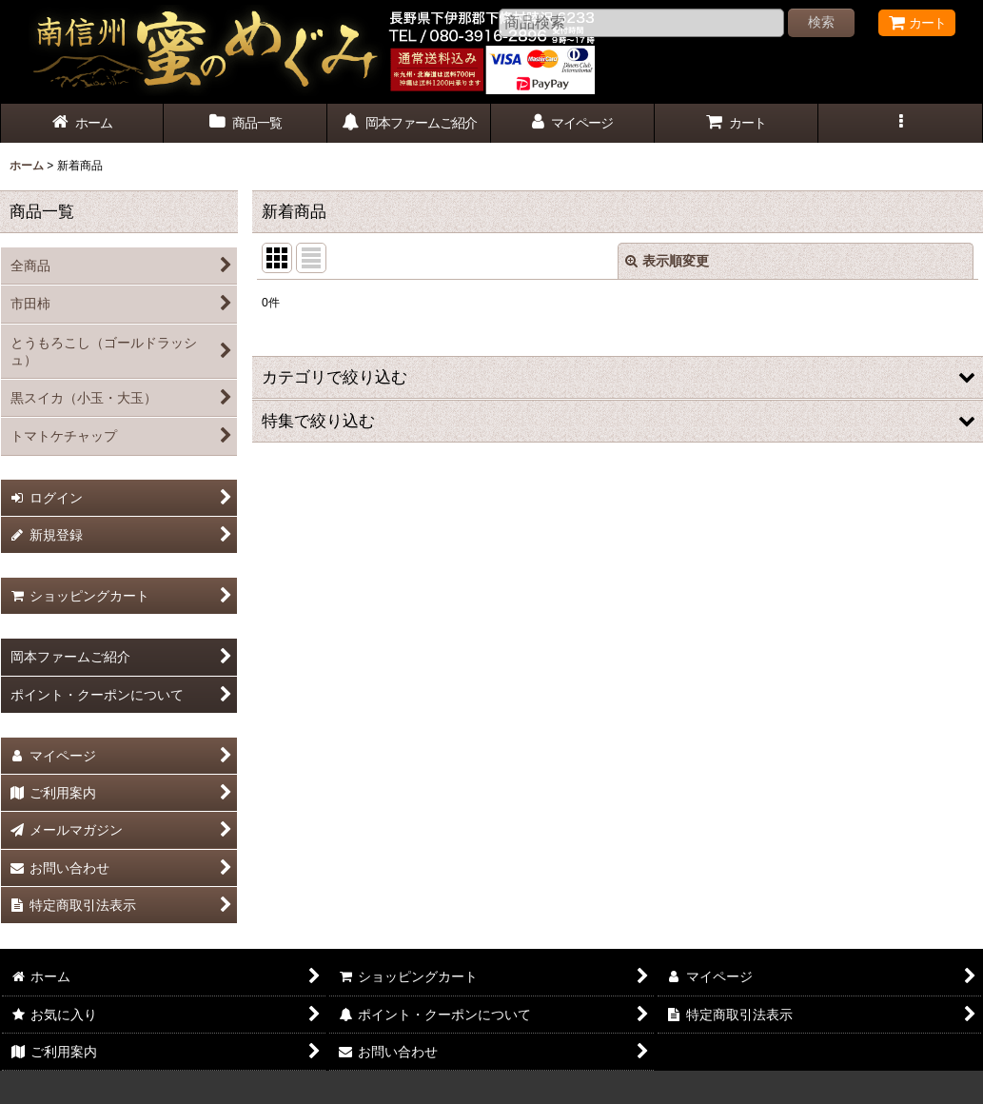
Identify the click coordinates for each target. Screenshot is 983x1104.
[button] (900, 123)
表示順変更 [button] (667, 260)
